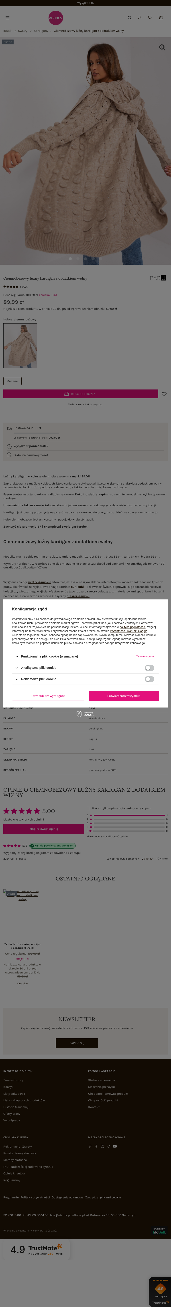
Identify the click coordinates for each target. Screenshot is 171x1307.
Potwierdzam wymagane (48, 696)
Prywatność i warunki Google (128, 631)
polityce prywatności (132, 627)
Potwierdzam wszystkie (123, 696)
